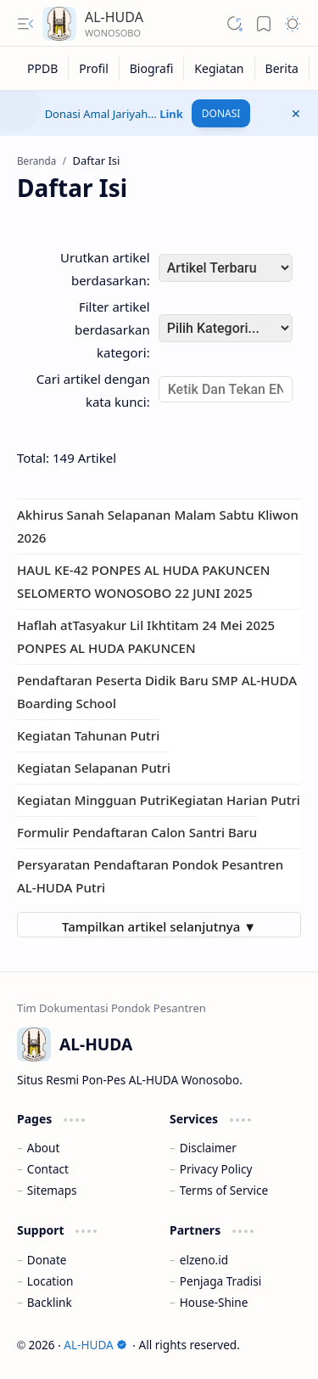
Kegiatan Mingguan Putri (93, 799)
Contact (48, 1169)
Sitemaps (52, 1190)
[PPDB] (43, 68)
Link (171, 113)
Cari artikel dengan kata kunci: (93, 390)
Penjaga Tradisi (221, 1281)
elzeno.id (204, 1260)
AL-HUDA (114, 17)
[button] (25, 24)
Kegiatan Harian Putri (234, 799)
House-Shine (214, 1302)
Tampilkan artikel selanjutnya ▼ (159, 926)
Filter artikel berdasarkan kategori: (112, 329)
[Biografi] (152, 68)
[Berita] (282, 68)
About (43, 1148)
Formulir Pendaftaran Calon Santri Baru (137, 832)
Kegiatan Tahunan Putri (88, 735)
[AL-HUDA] (59, 24)
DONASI (221, 113)
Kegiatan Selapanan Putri (93, 767)
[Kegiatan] (219, 68)
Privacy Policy (216, 1169)
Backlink (49, 1302)
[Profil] (94, 68)
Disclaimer (208, 1148)
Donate (47, 1260)
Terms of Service (224, 1190)
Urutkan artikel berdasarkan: (105, 269)
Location (50, 1281)
